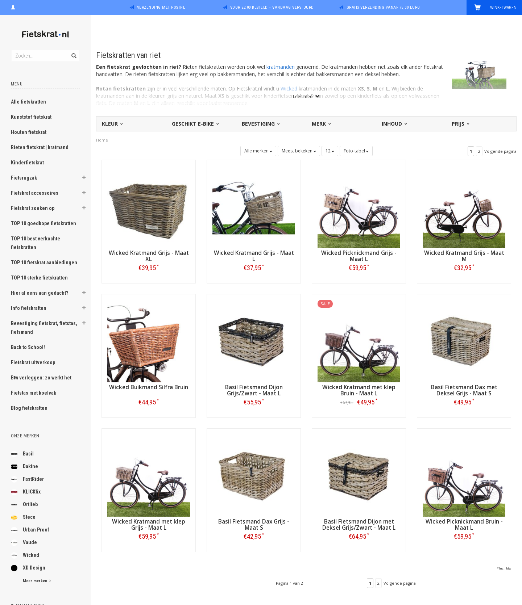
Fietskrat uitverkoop (33, 362)
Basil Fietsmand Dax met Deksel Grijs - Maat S (464, 390)
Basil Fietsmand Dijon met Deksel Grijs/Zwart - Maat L (358, 525)
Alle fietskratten (28, 102)
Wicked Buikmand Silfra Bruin (148, 387)
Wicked (25, 555)
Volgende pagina (500, 151)
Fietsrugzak (24, 178)
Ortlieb (24, 504)
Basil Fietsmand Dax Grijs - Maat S (253, 525)
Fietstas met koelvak (33, 393)
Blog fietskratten (29, 408)
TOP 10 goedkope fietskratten (43, 223)
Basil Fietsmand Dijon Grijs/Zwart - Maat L (254, 390)
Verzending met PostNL (161, 7)
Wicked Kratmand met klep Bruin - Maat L (358, 390)
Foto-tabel (356, 151)
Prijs (460, 123)
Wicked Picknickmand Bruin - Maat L (464, 525)
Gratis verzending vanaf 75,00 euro (383, 7)
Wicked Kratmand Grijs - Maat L (254, 256)
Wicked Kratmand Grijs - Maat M (464, 256)
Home (102, 140)
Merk (321, 123)
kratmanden (280, 66)
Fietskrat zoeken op (32, 208)
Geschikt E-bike (195, 123)
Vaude (24, 542)
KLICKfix (26, 492)
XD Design (28, 568)
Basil (22, 454)
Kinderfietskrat (27, 162)
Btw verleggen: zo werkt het (41, 378)
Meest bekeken (299, 151)
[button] (83, 178)
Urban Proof (30, 530)
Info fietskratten (28, 308)
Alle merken (258, 151)
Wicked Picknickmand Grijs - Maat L (359, 256)
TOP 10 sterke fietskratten (39, 278)
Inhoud (394, 123)
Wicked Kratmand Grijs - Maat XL (149, 256)
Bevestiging (260, 123)
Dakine (24, 466)
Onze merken (25, 435)
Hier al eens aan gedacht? (39, 293)
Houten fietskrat (28, 132)
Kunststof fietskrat (31, 117)
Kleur (112, 123)
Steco (23, 517)
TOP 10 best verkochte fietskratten (35, 243)
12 (330, 151)
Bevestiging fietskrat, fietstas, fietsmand (44, 327)
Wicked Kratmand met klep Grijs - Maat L (148, 525)
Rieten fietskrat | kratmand (40, 147)
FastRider (27, 479)
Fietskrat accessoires (34, 193)
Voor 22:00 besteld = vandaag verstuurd (272, 7)
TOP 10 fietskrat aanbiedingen (44, 262)
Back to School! (28, 347)
